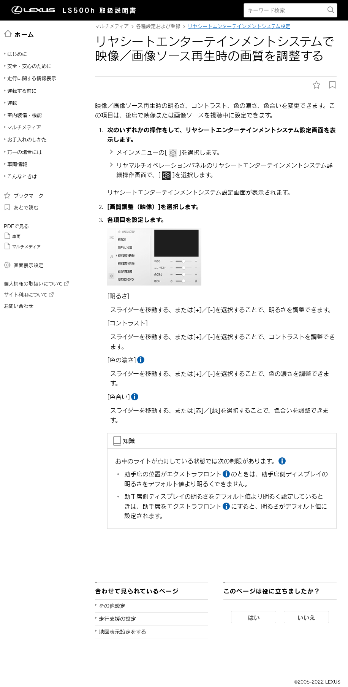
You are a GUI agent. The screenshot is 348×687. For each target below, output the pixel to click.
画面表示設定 (23, 265)
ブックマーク (23, 195)
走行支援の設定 (117, 619)
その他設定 (112, 606)
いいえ (306, 617)
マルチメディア (22, 246)
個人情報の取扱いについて (36, 284)
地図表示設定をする (122, 631)
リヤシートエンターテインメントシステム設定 (239, 26)
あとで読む (21, 207)
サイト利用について (29, 295)
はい (254, 617)
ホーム (19, 34)
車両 (12, 235)
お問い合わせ (18, 306)
